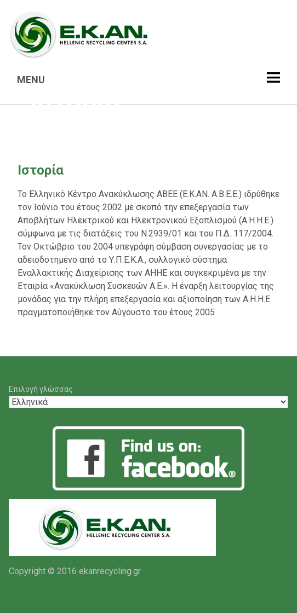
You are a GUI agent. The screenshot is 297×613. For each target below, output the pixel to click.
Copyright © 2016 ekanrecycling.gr (75, 571)
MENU (31, 79)
